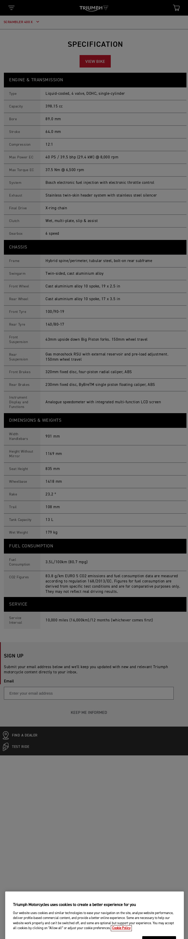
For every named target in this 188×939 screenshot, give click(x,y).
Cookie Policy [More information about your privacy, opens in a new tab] (121, 935)
